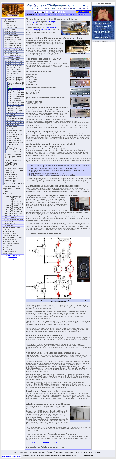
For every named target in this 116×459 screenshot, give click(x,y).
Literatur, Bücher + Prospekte (11, 188)
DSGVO (71, 451)
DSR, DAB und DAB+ (11, 164)
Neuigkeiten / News (8, 20)
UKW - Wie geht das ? (13, 69)
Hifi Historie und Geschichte (11, 25)
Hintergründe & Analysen (10, 235)
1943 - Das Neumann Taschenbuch (15, 49)
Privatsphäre (77, 451)
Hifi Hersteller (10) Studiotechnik (12, 213)
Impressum (6, 247)
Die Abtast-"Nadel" (12, 132)
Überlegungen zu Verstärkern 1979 (19, 85)
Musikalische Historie (9, 194)
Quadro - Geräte (9, 172)
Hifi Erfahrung (7, 192)
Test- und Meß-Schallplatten (11, 227)
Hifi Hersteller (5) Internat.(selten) (13, 204)
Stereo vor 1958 (9, 162)
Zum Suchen (83, 12)
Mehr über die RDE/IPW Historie (12, 237)
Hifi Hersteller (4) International (12, 202)
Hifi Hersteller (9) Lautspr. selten (12, 211)
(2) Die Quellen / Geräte (11, 59)
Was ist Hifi (6, 23)
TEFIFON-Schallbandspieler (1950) (17, 142)
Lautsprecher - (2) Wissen (14, 110)
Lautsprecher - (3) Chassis (14, 112)
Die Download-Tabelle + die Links (13, 219)
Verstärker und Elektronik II (14, 79)
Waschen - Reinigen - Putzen (15, 150)
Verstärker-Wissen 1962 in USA (18, 83)
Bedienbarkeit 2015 (10, 182)
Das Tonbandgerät (12, 136)
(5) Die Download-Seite (11, 158)
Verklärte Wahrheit (8, 231)
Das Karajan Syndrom (11, 174)
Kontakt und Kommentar (10, 239)
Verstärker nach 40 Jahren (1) (17, 102)
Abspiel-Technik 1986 (12, 124)
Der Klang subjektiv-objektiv (12, 43)
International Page (8, 249)
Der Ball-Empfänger (12, 144)
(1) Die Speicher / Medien (12, 57)
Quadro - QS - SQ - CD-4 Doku (13, 170)
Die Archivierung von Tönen (12, 176)
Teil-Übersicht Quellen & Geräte (16, 152)
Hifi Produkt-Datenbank (10, 217)
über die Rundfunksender (14, 61)
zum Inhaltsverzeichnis (9, 22)
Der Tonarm (9, 128)
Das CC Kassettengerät (13, 140)
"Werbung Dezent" (8, 253)
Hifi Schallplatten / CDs (10, 225)
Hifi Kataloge (6, 190)
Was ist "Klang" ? (9, 41)
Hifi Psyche (6, 229)
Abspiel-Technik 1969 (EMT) (15, 122)
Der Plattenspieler (11, 126)
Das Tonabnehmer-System (14, 130)
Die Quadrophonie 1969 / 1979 (13, 168)
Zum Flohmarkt (102, 451)
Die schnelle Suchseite (9, 251)
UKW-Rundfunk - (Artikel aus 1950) (17, 71)
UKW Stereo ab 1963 (12, 73)
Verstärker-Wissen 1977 (15, 87)
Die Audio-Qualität (10, 29)
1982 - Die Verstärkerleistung (17, 97)
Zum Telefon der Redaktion (89, 451)
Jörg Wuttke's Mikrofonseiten (15, 118)
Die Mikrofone (10, 116)
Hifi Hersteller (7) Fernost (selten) (13, 208)
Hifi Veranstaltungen (9, 223)
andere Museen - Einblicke (11, 243)
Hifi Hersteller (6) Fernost (10, 206)
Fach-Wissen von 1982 (11, 53)
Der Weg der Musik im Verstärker (18, 91)
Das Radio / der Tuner (13, 67)
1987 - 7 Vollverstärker (15, 99)
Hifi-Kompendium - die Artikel (13, 39)
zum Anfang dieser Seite (11, 456)
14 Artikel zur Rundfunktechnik (13, 160)
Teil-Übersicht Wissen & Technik (14, 184)
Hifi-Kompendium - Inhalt (12, 37)
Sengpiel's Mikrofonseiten (14, 120)
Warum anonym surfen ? (13, 259)
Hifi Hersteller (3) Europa (10, 200)
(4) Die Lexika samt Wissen (12, 156)
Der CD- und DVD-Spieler (14, 134)
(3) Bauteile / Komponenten (12, 154)
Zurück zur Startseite (15, 451)
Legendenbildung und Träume (13, 55)
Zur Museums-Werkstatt (10, 241)
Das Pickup (9, 146)
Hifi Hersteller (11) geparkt (10, 215)
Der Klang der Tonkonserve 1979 (14, 45)
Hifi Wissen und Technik (10, 27)
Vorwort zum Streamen (11, 178)
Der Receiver (10, 75)
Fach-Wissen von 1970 (11, 51)
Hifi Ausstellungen (8, 221)
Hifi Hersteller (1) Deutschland (12, 196)
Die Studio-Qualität (10, 31)
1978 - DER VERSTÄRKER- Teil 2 (18, 95)
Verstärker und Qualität (13, 81)
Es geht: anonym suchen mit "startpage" (13, 256)
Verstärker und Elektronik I (14, 77)
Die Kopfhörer (10, 114)
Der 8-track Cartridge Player (14, 138)
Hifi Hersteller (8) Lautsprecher (12, 210)
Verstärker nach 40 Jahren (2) (17, 104)
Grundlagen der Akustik (11, 35)
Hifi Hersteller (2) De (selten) (11, 198)
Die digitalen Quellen (12, 148)
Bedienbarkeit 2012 (10, 180)
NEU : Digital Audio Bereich (12, 47)
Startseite (38, 14)
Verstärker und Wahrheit (13, 107)
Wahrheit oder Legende (10, 233)
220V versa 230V (9, 166)
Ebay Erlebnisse (7, 245)
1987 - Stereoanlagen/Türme (17, 100)
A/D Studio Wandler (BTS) (14, 65)
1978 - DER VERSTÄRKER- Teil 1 (18, 93)
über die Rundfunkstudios (14, 63)
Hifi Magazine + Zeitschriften (11, 186)
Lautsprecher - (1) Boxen (14, 108)
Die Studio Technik (10, 33)
